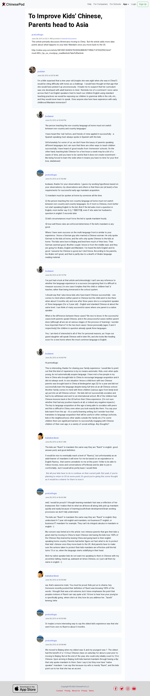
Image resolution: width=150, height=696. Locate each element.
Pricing (67, 691)
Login (133, 4)
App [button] (126, 4)
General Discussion (69, 39)
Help (89, 4)
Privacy (84, 691)
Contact (59, 691)
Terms (91, 691)
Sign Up (143, 4)
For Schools (115, 4)
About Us (76, 691)
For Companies (101, 4)
